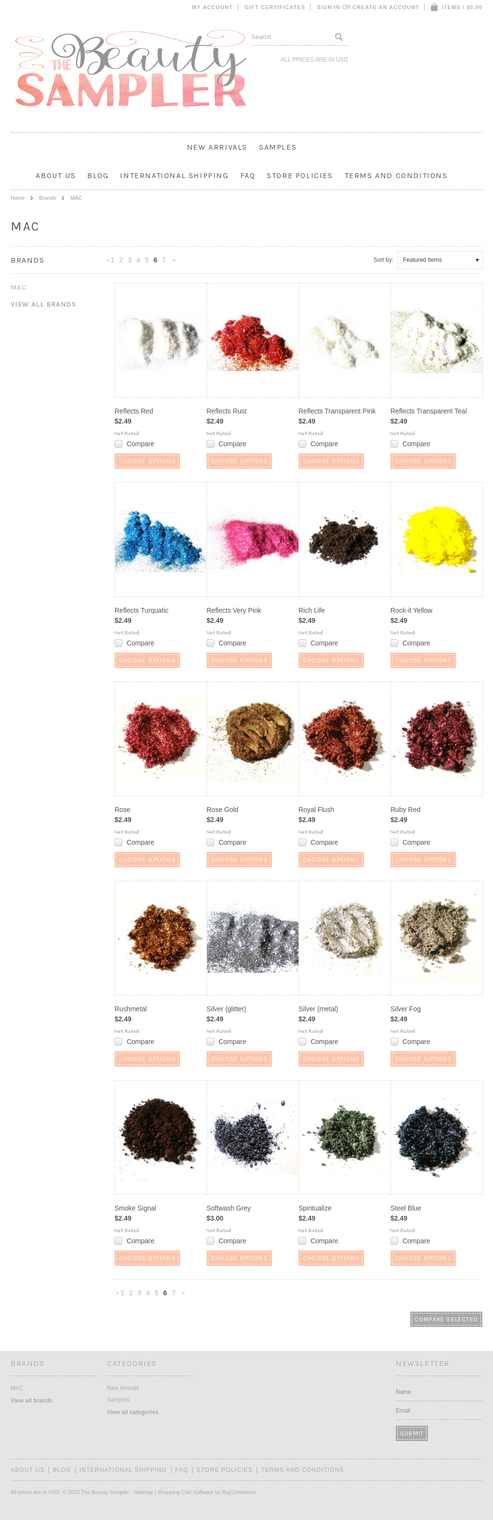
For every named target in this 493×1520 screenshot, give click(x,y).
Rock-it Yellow (411, 610)
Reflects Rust (226, 411)
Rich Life (311, 610)
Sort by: (383, 260)
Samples (278, 147)
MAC (18, 287)
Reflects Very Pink (234, 610)
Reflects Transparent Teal (428, 411)
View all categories (132, 1412)
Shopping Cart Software (185, 1492)
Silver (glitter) (226, 1009)
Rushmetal (131, 1009)
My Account (212, 7)
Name (403, 1392)
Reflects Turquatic (142, 610)
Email (403, 1410)
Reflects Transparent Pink (337, 411)
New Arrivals (217, 147)
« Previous (108, 263)
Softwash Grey (229, 1208)
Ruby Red (405, 809)
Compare (141, 444)
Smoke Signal (135, 1208)
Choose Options (147, 461)
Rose (122, 809)
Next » (174, 263)
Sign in (328, 7)
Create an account (385, 7)
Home (18, 198)
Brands (47, 198)
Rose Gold (222, 809)
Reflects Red (134, 411)
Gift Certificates (275, 7)
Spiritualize (314, 1208)
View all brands (43, 304)
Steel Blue (405, 1208)
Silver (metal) (318, 1009)
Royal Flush (316, 809)
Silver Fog (405, 1009)
